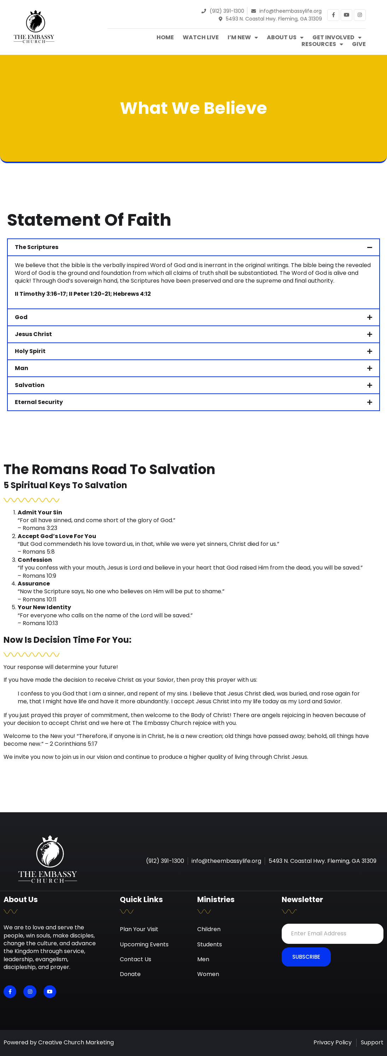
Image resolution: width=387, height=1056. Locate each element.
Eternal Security (39, 402)
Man (21, 368)
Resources (322, 44)
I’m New (243, 37)
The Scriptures (36, 247)
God (21, 317)
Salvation (30, 385)
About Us (285, 37)
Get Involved (337, 37)
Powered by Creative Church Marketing (59, 1042)
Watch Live (201, 37)
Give (359, 44)
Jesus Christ (33, 334)
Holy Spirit (30, 351)
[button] (193, 247)
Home (165, 37)
